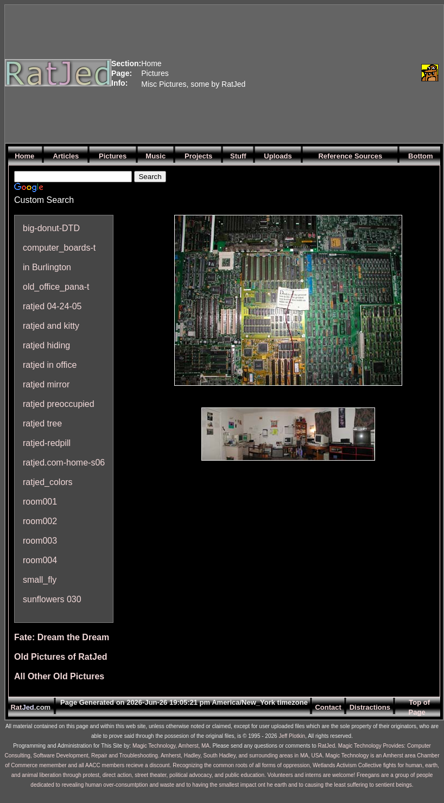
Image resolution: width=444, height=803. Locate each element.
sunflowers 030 (52, 599)
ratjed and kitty (51, 325)
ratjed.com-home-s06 (64, 462)
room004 (40, 560)
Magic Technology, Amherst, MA (171, 746)
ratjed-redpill (47, 443)
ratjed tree (42, 423)
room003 (40, 540)
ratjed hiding (46, 345)
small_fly (39, 579)
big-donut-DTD (51, 228)
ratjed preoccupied (58, 404)
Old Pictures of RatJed (60, 656)
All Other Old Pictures (59, 676)
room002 (40, 521)
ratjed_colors (48, 482)
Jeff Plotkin (291, 736)
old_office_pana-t (56, 286)
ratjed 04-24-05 (52, 306)
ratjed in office (50, 364)
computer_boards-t (59, 247)
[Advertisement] (330, 73)
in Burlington (47, 267)
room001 (40, 501)
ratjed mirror (46, 384)
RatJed (326, 746)
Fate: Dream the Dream (61, 637)
